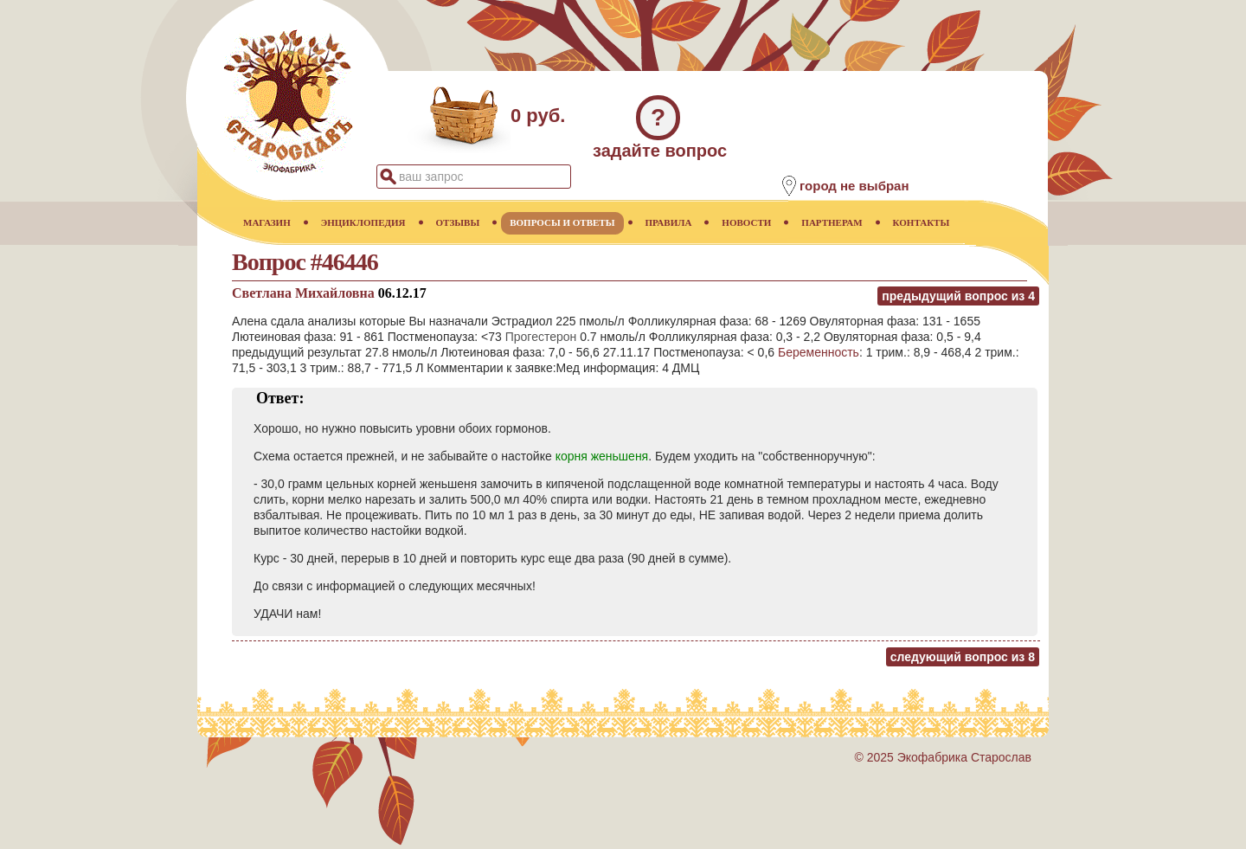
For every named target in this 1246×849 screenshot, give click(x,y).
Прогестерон (541, 337)
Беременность (818, 352)
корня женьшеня (602, 456)
